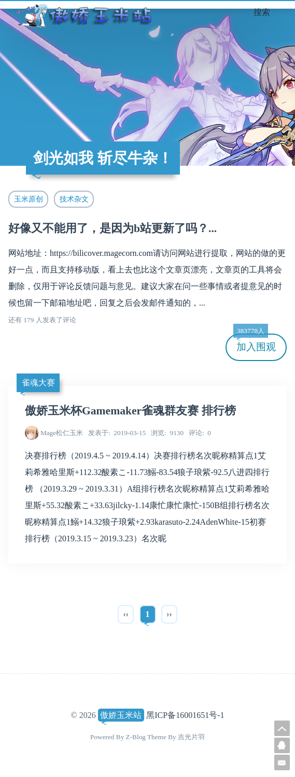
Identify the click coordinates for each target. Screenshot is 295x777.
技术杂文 (74, 199)
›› (169, 614)
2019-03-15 (117, 433)
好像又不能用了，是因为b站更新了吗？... (112, 228)
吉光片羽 (191, 737)
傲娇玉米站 (121, 715)
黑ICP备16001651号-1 (185, 715)
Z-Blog (136, 737)
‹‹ (126, 614)
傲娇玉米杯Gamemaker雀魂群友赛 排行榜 (130, 411)
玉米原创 (28, 199)
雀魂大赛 (38, 382)
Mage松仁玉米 (61, 433)
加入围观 (254, 343)
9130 (167, 433)
